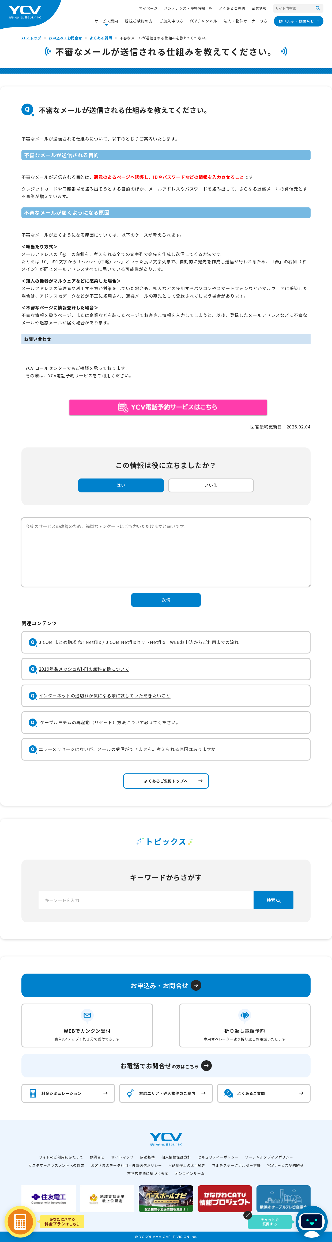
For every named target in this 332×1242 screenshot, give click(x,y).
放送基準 (147, 1157)
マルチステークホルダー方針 (236, 1165)
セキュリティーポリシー (218, 1157)
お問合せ (97, 1157)
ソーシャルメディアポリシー (269, 1157)
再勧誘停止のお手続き (187, 1165)
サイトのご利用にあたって (61, 1157)
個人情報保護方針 (176, 1157)
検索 (274, 900)
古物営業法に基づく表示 (147, 1173)
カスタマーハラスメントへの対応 (56, 1165)
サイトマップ (122, 1157)
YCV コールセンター (46, 368)
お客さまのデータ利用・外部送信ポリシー (126, 1165)
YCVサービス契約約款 (285, 1165)
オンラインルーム (190, 1173)
